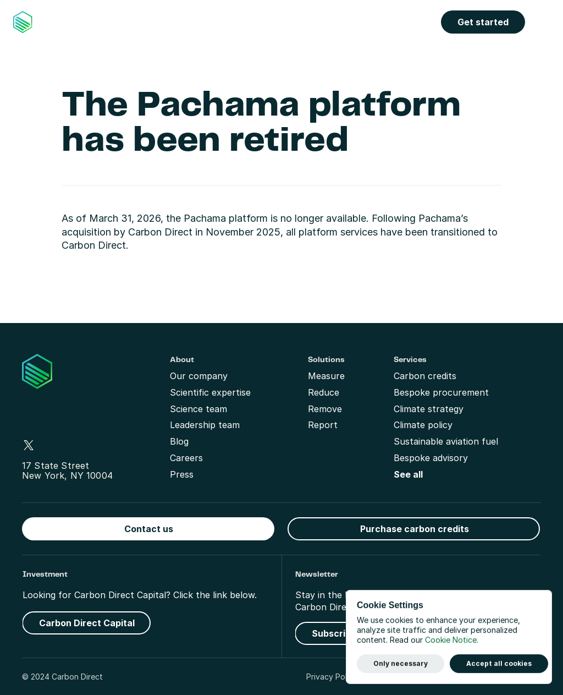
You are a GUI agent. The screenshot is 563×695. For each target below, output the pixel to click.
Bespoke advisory (431, 457)
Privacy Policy (331, 676)
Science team (198, 408)
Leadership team (205, 424)
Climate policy (423, 424)
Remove (325, 408)
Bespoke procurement (441, 392)
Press (182, 474)
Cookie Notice (451, 640)
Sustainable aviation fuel (446, 441)
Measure (326, 375)
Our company (199, 375)
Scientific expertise (210, 392)
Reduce (323, 392)
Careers (186, 457)
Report (323, 424)
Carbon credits (425, 375)
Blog (179, 441)
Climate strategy (428, 408)
